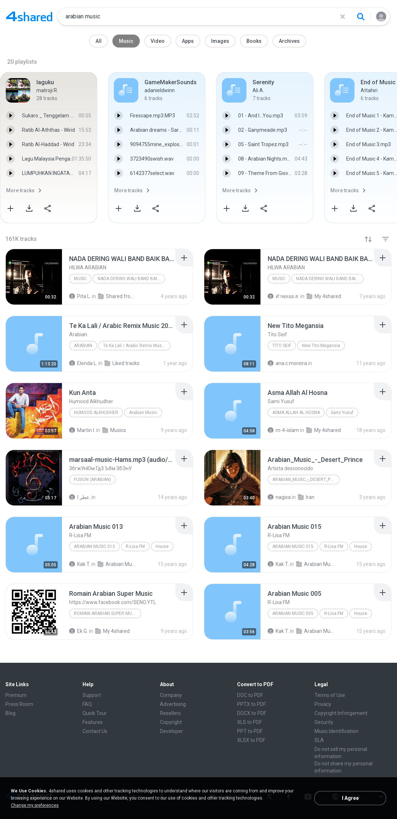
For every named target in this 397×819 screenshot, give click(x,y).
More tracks (20, 190)
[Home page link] (29, 17)
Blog (10, 713)
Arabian (83, 345)
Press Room (19, 704)
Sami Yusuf (342, 412)
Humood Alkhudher (96, 412)
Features (92, 722)
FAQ (87, 704)
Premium (16, 695)
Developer (171, 731)
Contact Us (94, 731)
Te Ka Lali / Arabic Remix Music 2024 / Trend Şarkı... (136, 345)
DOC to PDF (250, 695)
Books (254, 41)
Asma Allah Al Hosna (296, 412)
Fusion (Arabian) (92, 479)
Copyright (171, 722)
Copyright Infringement (341, 713)
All (98, 41)
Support (91, 695)
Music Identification (336, 731)
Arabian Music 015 (292, 546)
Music (126, 41)
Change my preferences (35, 805)
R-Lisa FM (135, 546)
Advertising (173, 704)
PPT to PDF (250, 731)
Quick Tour (94, 713)
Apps (188, 41)
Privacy (323, 704)
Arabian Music (143, 412)
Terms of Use (330, 695)
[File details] (34, 277)
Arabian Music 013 (94, 546)
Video (158, 41)
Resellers (170, 713)
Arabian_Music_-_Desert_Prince (306, 479)
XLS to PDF (249, 722)
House (162, 546)
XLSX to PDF (251, 740)
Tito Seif (281, 345)
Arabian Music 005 (292, 613)
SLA (319, 740)
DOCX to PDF (251, 713)
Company (171, 695)
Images (220, 41)
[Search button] (360, 16)
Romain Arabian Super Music (106, 613)
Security (324, 722)
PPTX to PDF (251, 704)
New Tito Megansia (321, 345)
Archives (289, 41)
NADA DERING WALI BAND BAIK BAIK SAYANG (131, 278)
